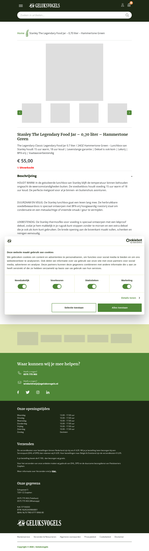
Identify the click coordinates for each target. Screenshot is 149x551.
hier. (54, 471)
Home (23, 33)
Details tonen (128, 298)
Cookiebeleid (105, 537)
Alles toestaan (120, 307)
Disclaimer (119, 537)
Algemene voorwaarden (70, 537)
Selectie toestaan (74, 307)
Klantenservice (23, 537)
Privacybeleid (90, 537)
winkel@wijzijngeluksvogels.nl (40, 384)
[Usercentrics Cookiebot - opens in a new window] (128, 241)
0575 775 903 (30, 374)
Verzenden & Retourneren (45, 537)
